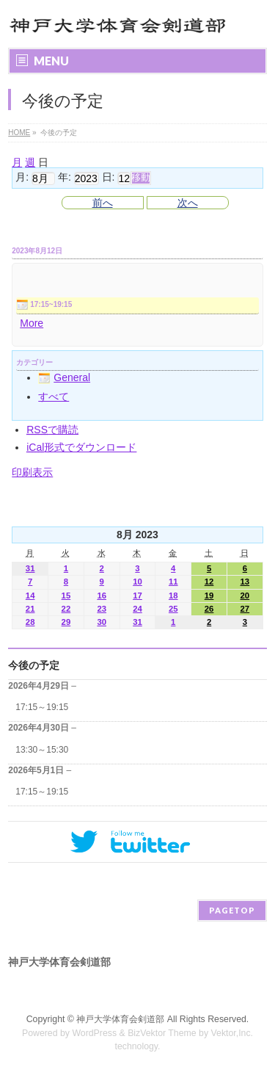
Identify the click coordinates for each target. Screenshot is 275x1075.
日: (108, 178)
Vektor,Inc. (232, 1033)
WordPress (94, 1033)
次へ (187, 203)
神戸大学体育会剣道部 (120, 1019)
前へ (102, 203)
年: (64, 178)
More (31, 323)
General (64, 377)
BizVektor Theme (162, 1033)
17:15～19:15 (41, 707)
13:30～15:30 (41, 750)
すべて (53, 396)
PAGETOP (232, 910)
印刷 (32, 472)
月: (22, 178)
